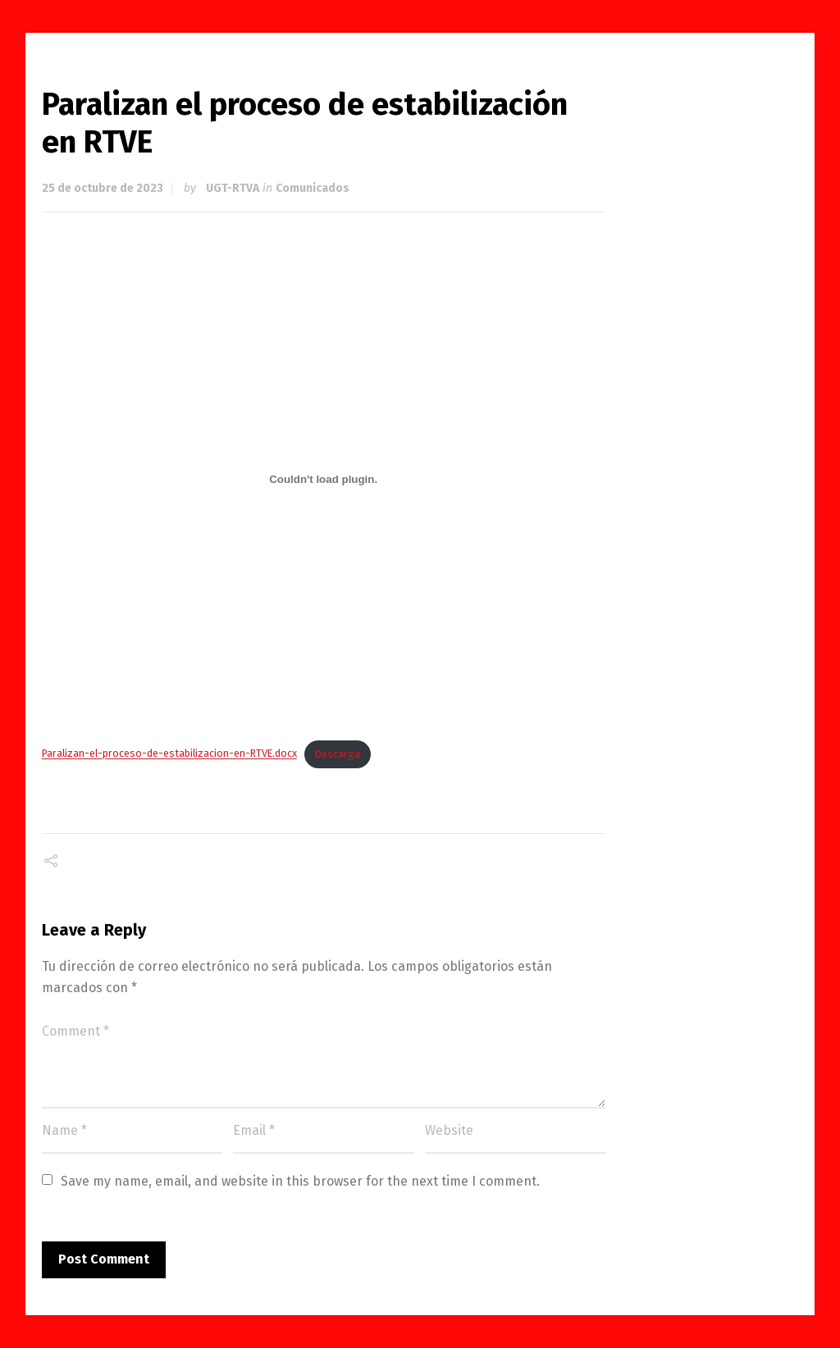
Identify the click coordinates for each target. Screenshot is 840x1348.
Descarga (337, 754)
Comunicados (312, 188)
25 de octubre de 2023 (102, 188)
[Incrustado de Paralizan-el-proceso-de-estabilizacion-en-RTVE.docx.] (323, 479)
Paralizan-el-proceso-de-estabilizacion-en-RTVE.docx (169, 754)
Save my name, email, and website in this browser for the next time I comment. (300, 1181)
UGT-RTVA (232, 188)
